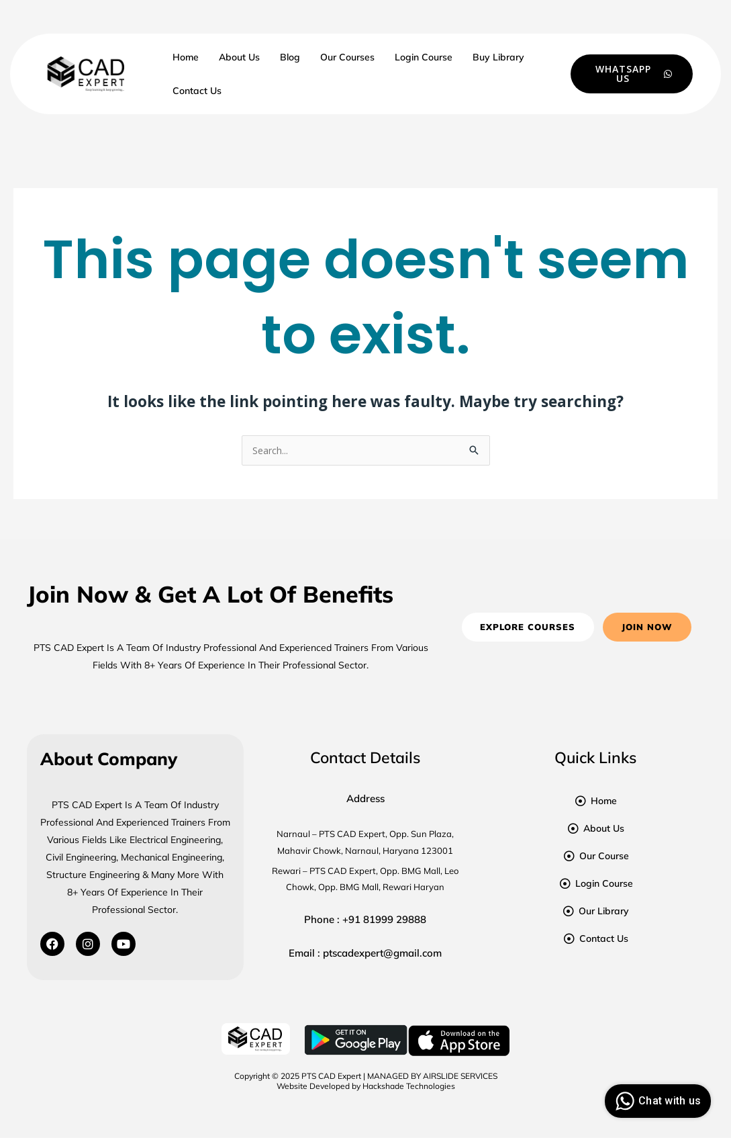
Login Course (423, 57)
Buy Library (498, 57)
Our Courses (347, 57)
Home (186, 57)
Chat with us (656, 1101)
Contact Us (197, 91)
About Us (239, 57)
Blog (290, 57)
